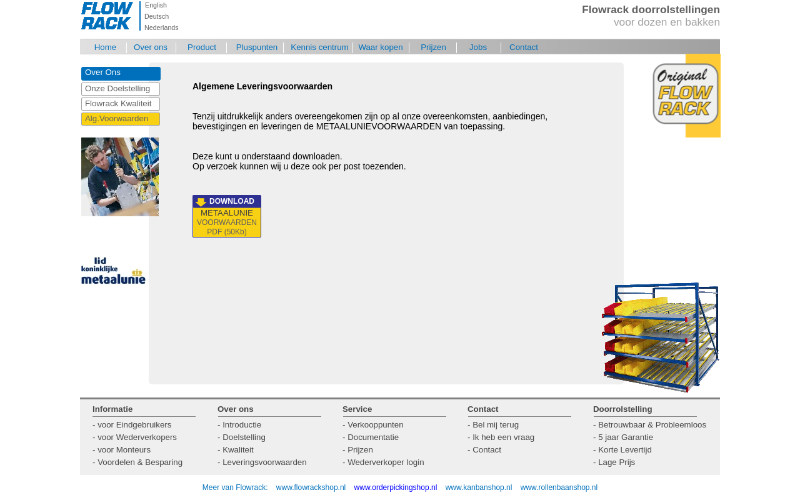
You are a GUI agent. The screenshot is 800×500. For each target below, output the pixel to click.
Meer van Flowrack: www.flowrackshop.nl (274, 487)
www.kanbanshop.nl (479, 487)
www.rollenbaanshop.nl (559, 487)
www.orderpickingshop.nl (396, 487)
